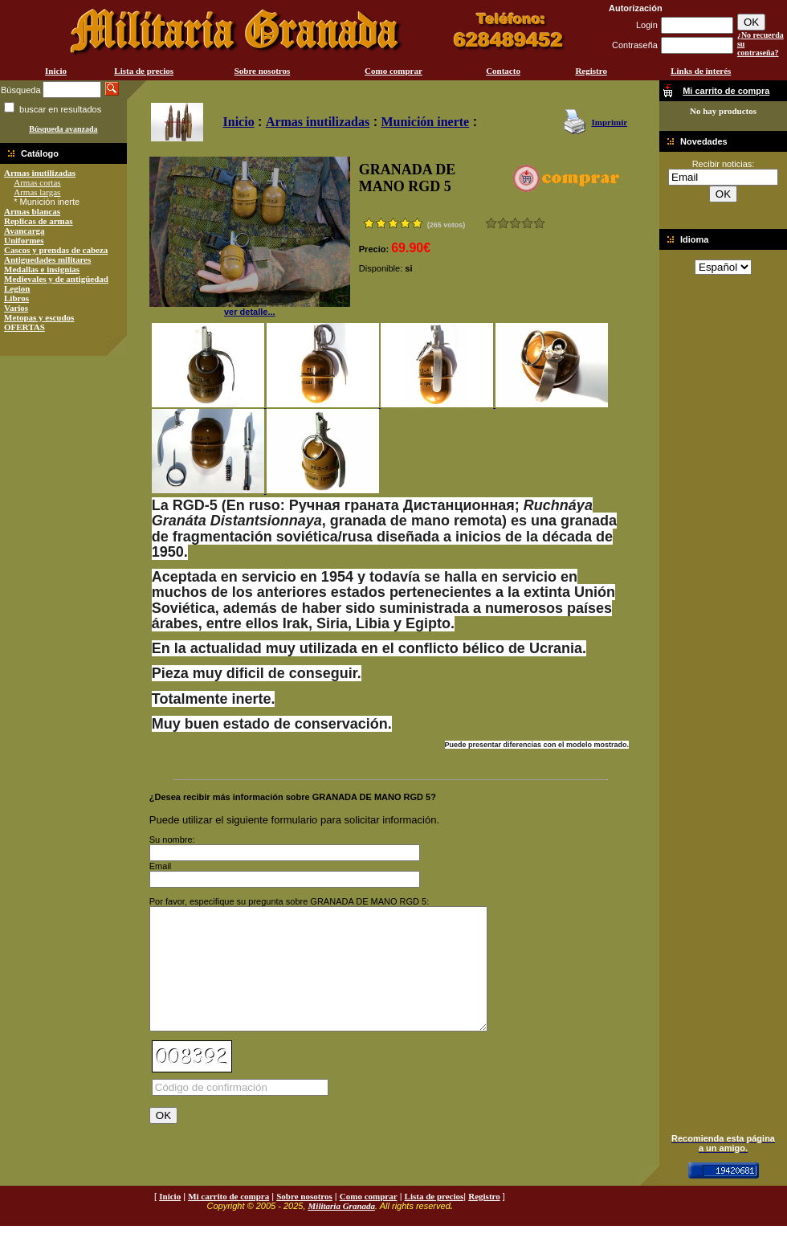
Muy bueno (527, 223)
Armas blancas (32, 211)
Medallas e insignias (42, 269)
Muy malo (491, 223)
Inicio (56, 71)
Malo (503, 223)
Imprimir (609, 122)
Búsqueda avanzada (63, 129)
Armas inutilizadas (39, 173)
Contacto (503, 71)
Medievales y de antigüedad (56, 279)
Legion (17, 288)
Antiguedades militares (47, 259)
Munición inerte (425, 122)
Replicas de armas (38, 221)
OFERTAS (24, 327)
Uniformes (24, 240)
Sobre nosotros (262, 71)
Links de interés (701, 71)
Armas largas (37, 192)
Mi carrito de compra (228, 1220)
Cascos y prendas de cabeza (56, 250)
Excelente (539, 223)
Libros (16, 298)
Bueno (515, 223)
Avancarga (24, 230)
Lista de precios (143, 71)
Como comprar (393, 71)
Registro (591, 71)
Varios (16, 307)
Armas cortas (37, 182)
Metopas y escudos (39, 317)
